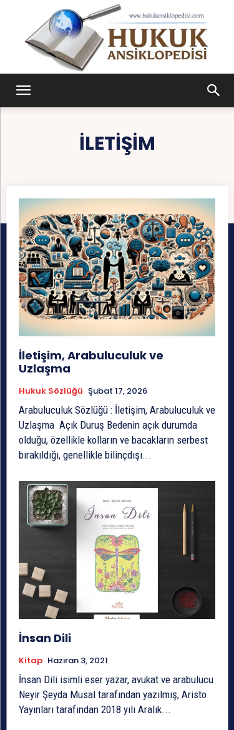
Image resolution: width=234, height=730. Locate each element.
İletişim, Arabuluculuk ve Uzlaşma (91, 362)
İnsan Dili (45, 638)
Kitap (30, 661)
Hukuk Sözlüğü (51, 391)
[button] (24, 90)
